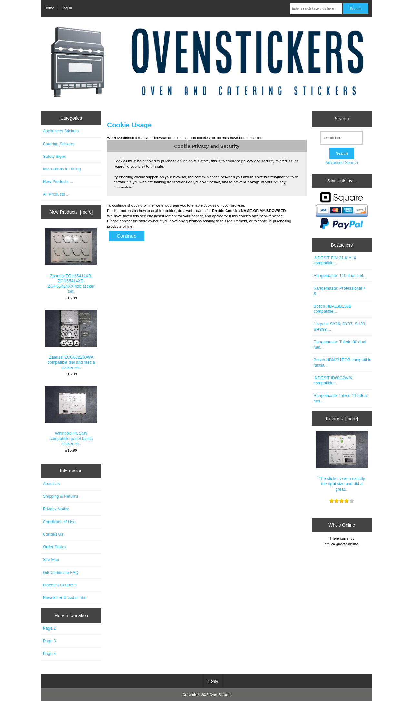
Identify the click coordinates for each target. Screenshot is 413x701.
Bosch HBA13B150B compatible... (333, 309)
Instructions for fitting (62, 169)
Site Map (51, 559)
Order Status (54, 546)
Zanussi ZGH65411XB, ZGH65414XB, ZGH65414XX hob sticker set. (71, 261)
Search (342, 118)
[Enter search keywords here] (316, 8)
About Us (51, 483)
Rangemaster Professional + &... (340, 291)
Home (49, 8)
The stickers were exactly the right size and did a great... (342, 461)
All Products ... (56, 194)
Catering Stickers (58, 143)
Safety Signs (54, 156)
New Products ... (58, 181)
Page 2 (49, 628)
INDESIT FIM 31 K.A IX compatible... (335, 260)
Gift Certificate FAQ (60, 572)
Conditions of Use (59, 521)
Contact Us (53, 534)
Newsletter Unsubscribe (64, 597)
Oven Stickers (220, 694)
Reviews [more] (342, 418)
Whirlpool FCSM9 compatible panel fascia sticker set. (71, 416)
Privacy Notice (56, 508)
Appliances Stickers (61, 130)
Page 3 (49, 640)
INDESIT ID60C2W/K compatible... (333, 380)
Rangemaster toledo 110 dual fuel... (341, 398)
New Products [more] (71, 212)
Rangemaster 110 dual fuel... (340, 275)
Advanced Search (341, 162)
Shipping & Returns (60, 496)
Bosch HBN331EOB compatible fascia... (342, 362)
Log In (67, 8)
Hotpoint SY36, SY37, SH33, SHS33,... (340, 326)
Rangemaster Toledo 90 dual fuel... (340, 345)
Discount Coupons (59, 585)
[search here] (341, 138)
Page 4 (49, 653)
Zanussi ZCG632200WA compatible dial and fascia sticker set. (71, 340)
